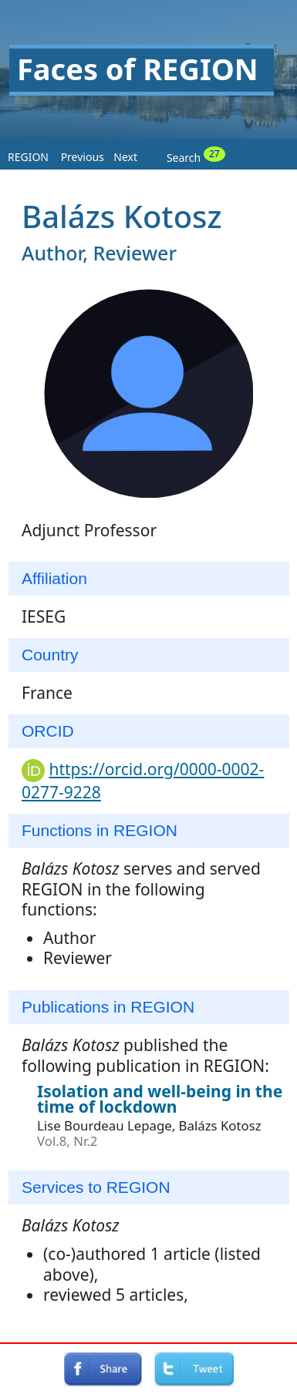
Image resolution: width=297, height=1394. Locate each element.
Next (125, 156)
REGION (28, 156)
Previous (82, 156)
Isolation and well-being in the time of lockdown (159, 1098)
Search (196, 155)
